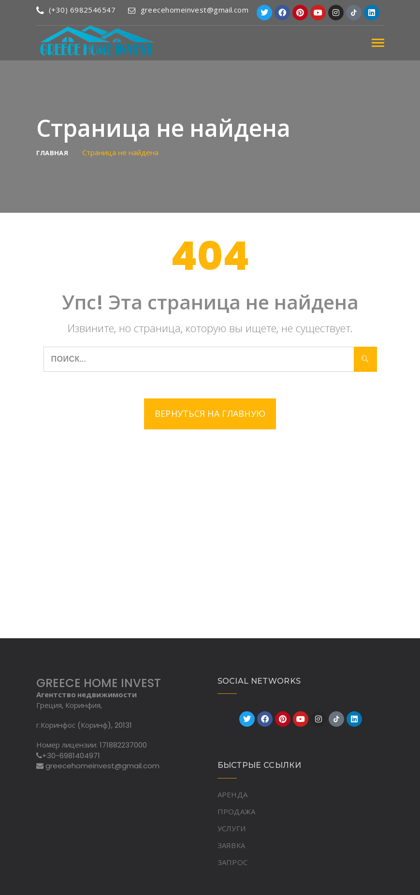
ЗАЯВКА (231, 845)
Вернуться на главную (210, 414)
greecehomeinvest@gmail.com (188, 10)
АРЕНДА (232, 794)
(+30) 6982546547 (76, 10)
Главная (52, 153)
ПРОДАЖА (236, 811)
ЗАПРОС (232, 862)
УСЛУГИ (231, 828)
